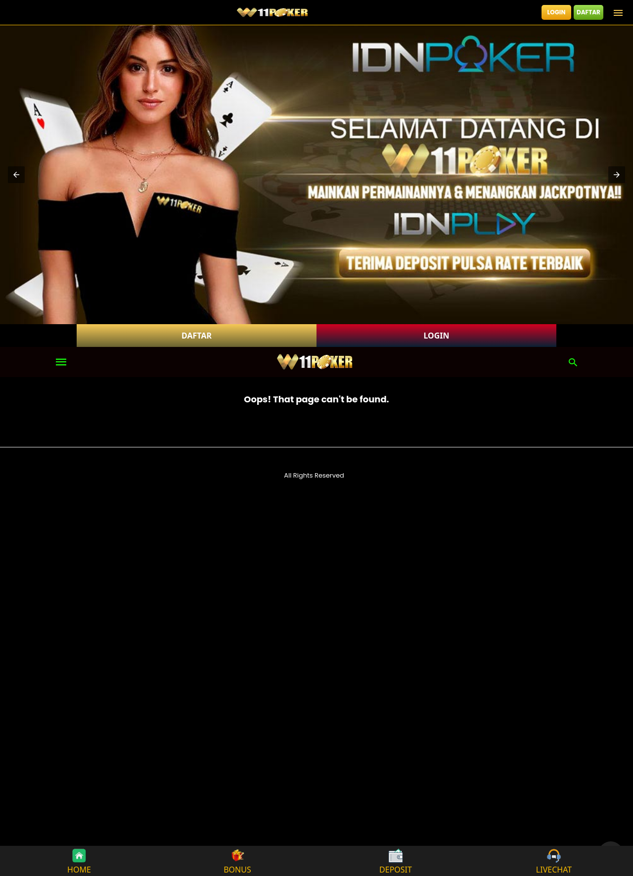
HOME (79, 861)
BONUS (237, 861)
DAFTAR (588, 12)
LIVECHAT (554, 861)
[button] (16, 174)
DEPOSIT (395, 861)
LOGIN (556, 12)
